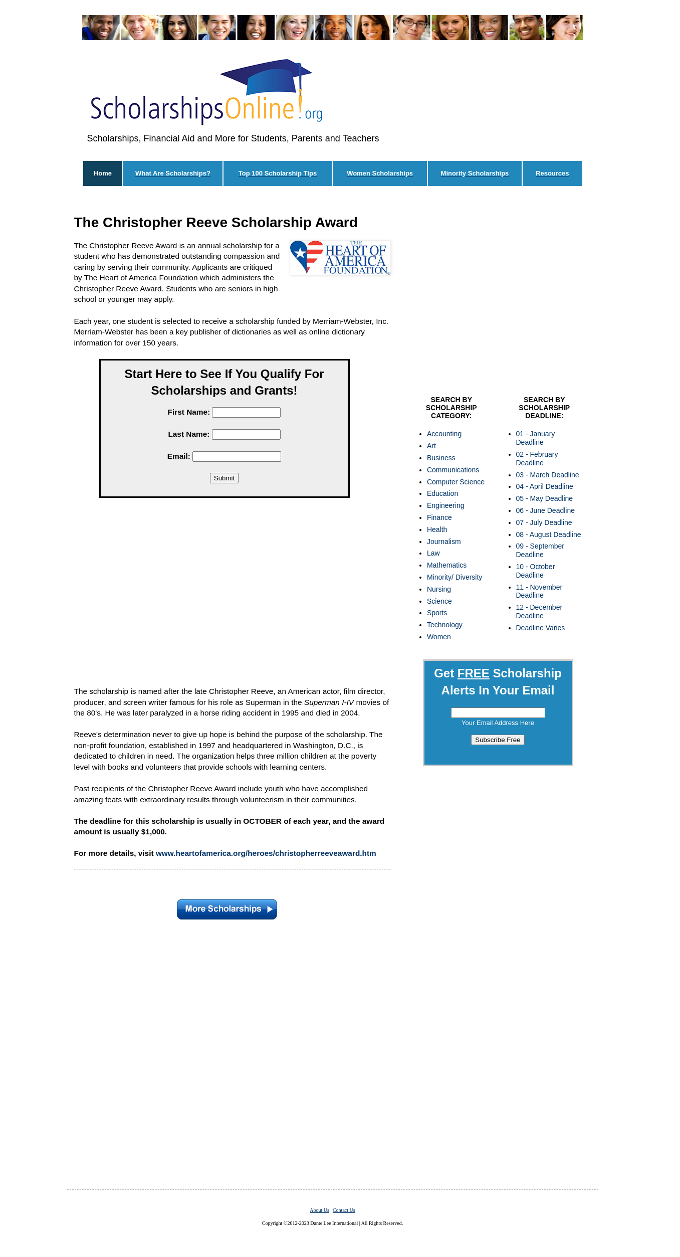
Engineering (446, 505)
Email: (178, 456)
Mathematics (447, 565)
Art (431, 446)
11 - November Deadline (539, 591)
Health (437, 529)
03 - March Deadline (547, 475)
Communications (453, 470)
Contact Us (344, 1210)
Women (439, 637)
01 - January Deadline (535, 438)
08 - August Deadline (548, 534)
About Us (319, 1210)
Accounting (444, 434)
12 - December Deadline (539, 611)
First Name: (189, 412)
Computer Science (456, 482)
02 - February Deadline (537, 458)
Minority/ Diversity (454, 577)
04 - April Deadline (544, 486)
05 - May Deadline (544, 498)
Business (441, 458)
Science (439, 601)
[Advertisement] (224, 594)
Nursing (439, 589)
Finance (439, 517)
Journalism (444, 541)
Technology (445, 625)
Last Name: (188, 434)
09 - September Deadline (540, 550)
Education (442, 493)
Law (433, 553)
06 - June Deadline (545, 510)
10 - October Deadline (535, 571)
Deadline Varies (540, 628)
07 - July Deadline (544, 522)
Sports (437, 613)
